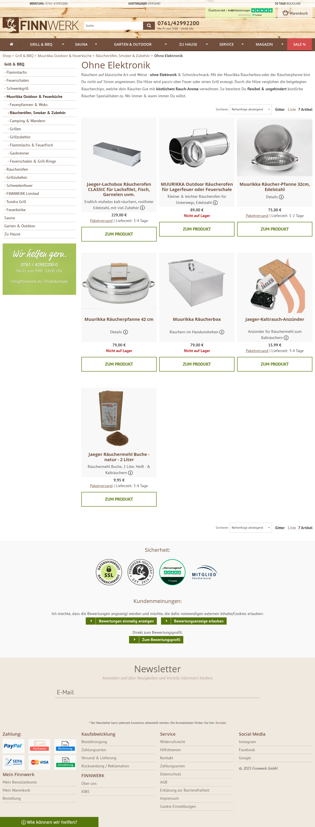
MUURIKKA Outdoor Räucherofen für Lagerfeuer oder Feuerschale (197, 186)
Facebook (247, 749)
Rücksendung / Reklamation (105, 765)
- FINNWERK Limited (21, 193)
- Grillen (14, 128)
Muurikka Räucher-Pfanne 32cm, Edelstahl (275, 186)
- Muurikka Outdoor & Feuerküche (33, 96)
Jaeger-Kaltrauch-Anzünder (274, 319)
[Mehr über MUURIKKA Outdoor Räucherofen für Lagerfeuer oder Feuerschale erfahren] (215, 203)
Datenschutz (170, 774)
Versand (144, 3)
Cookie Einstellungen (178, 806)
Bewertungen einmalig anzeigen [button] (126, 621)
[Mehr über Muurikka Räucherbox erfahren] (221, 332)
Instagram (247, 741)
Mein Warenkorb (16, 790)
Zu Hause (12, 233)
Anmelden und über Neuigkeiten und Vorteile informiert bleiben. (157, 678)
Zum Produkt (119, 234)
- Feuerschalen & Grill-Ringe (32, 161)
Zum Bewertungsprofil (161, 639)
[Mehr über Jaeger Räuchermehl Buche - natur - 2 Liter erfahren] (130, 473)
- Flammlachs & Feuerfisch (30, 145)
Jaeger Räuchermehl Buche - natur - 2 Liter (119, 456)
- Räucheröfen (16, 169)
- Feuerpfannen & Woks (28, 104)
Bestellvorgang (94, 741)
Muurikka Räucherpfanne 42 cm (119, 319)
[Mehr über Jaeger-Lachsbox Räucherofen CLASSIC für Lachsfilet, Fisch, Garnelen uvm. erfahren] (142, 208)
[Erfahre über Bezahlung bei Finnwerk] (39, 754)
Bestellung (12, 798)
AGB (163, 782)
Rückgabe (288, 3)
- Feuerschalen (16, 80)
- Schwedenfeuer (18, 185)
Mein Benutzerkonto (20, 782)
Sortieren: (222, 109)
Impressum (169, 798)
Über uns (89, 783)
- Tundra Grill (15, 201)
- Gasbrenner (18, 153)
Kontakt (221, 723)
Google (245, 757)
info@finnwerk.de (26, 281)
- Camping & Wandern (26, 120)
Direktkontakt (56, 281)
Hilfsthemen (170, 749)
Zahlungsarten (93, 749)
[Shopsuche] (113, 26)
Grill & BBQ (14, 64)
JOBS (85, 791)
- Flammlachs (15, 72)
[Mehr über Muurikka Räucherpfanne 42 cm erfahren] (125, 332)
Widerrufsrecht (172, 741)
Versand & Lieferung (98, 757)
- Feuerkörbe (15, 209)
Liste (292, 109)
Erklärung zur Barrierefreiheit (184, 790)
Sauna (9, 217)
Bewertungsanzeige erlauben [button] (199, 621)
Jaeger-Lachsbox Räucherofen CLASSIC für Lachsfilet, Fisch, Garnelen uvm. (119, 189)
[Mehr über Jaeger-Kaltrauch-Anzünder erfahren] (286, 338)
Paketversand (101, 220)
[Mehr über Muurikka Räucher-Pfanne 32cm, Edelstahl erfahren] (281, 197)
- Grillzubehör (19, 136)
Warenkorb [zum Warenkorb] (295, 12)
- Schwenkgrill (16, 88)
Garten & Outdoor (19, 225)
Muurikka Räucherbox (197, 319)
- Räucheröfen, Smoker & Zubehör (37, 112)
